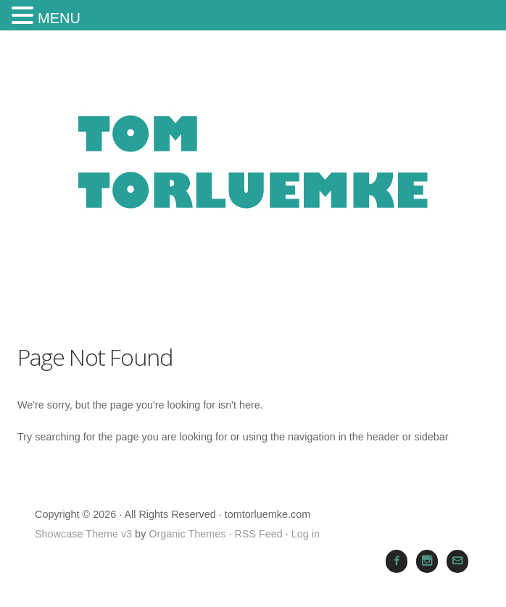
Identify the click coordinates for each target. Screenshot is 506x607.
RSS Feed (258, 534)
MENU (59, 18)
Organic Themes (187, 534)
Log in (305, 534)
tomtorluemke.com (253, 178)
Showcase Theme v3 (83, 534)
